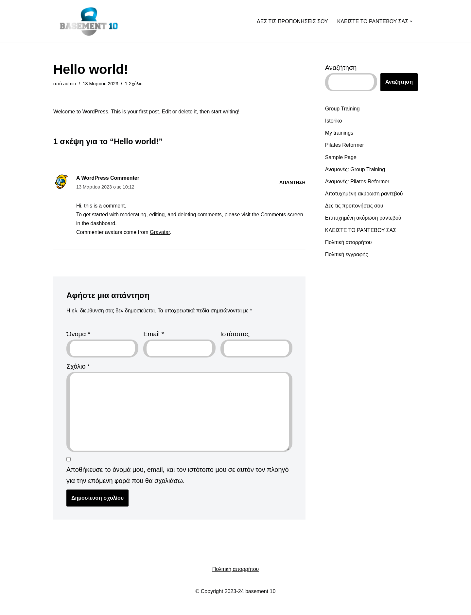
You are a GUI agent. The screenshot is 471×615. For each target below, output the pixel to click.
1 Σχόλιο (134, 83)
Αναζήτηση (341, 67)
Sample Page (341, 157)
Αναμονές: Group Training (355, 169)
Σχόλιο (78, 366)
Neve (63, 606)
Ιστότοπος (235, 334)
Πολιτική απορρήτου (348, 242)
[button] (411, 21)
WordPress (129, 606)
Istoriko (333, 121)
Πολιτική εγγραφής (346, 254)
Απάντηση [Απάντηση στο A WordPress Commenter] (292, 182)
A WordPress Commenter (107, 178)
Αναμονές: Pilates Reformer (357, 181)
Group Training (342, 108)
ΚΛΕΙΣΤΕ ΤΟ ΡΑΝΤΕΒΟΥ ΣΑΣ (360, 230)
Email (153, 334)
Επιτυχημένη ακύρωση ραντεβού (363, 218)
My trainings (339, 133)
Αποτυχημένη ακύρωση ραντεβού (364, 193)
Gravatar (160, 232)
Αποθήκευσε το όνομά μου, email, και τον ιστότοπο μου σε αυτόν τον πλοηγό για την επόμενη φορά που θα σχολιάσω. (177, 475)
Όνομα (78, 334)
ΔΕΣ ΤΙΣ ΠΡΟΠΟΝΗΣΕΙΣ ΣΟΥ (292, 21)
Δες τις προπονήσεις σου (354, 205)
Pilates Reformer (344, 145)
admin (69, 83)
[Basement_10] (88, 21)
